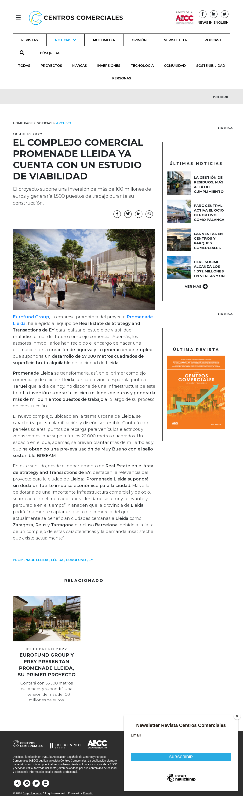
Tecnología (142, 65)
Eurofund (76, 560)
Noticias (44, 123)
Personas (121, 78)
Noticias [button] (65, 40)
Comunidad (175, 65)
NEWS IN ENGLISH (213, 22)
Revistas (29, 40)
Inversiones (108, 65)
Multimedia (104, 40)
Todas (24, 65)
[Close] (238, 716)
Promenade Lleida (30, 560)
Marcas (79, 65)
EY (91, 560)
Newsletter (176, 40)
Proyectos (51, 65)
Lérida (57, 560)
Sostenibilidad (210, 65)
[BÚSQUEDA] (52, 52)
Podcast (213, 40)
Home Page (23, 123)
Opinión (139, 40)
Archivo (63, 123)
